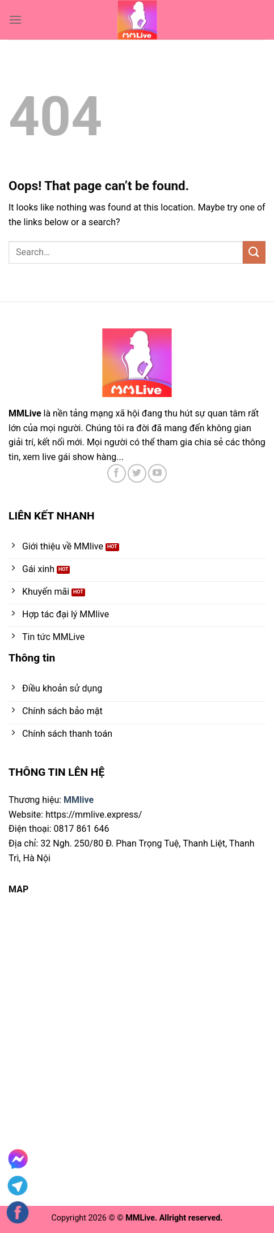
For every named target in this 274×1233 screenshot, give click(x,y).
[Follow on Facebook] (116, 473)
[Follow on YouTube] (157, 473)
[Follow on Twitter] (137, 473)
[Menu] (15, 19)
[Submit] (254, 252)
